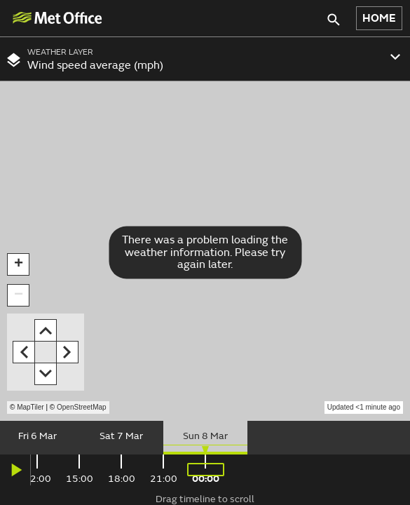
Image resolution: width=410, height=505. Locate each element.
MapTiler (30, 407)
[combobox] (205, 58)
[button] (18, 264)
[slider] (205, 437)
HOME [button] (379, 18)
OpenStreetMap (82, 407)
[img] (57, 18)
